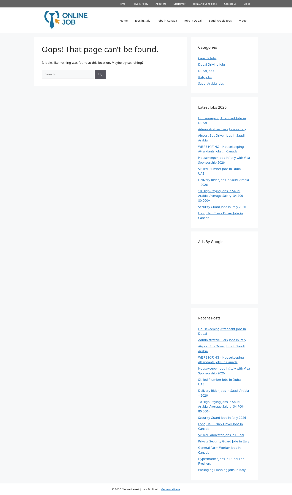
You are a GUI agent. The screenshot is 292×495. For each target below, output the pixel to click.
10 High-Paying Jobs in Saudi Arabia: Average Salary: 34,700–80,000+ (221, 196)
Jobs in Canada (167, 20)
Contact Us (230, 3)
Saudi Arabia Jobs (220, 20)
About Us (160, 3)
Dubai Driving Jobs (212, 64)
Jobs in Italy (142, 20)
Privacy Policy (140, 3)
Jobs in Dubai (192, 20)
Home (121, 3)
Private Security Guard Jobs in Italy (223, 441)
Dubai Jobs (206, 71)
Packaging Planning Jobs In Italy (222, 470)
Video (247, 3)
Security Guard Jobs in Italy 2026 (222, 207)
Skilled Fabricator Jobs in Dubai (221, 435)
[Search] (100, 74)
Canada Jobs (207, 58)
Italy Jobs (205, 77)
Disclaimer (179, 3)
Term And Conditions (205, 3)
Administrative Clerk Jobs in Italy (222, 129)
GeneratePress (170, 489)
